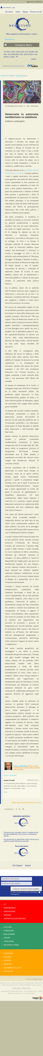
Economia (8, 953)
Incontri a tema (11, 945)
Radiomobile (10, 908)
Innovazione (9, 911)
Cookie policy (16, 988)
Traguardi (9, 941)
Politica (8, 957)
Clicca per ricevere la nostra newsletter (26, 889)
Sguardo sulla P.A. (13, 968)
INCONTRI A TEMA (7, 76)
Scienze (7, 915)
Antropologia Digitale (15, 919)
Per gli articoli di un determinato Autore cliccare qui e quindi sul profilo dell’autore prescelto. (21, 840)
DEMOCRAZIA (21, 76)
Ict (5, 904)
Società (7, 961)
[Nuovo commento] (10, 775)
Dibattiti (8, 964)
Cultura (8, 927)
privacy (35, 892)
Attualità (8, 971)
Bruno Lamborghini (21, 766)
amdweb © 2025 (37, 979)
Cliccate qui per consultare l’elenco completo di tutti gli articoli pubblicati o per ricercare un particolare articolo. (21, 834)
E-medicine (9, 931)
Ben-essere (9, 934)
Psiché (7, 938)
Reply (5, 792)
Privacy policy (26, 988)
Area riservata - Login (9, 7)
